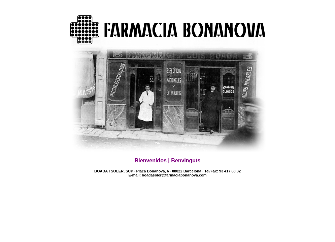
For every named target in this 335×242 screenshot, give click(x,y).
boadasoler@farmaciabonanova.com (174, 175)
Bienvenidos (151, 160)
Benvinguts (185, 160)
